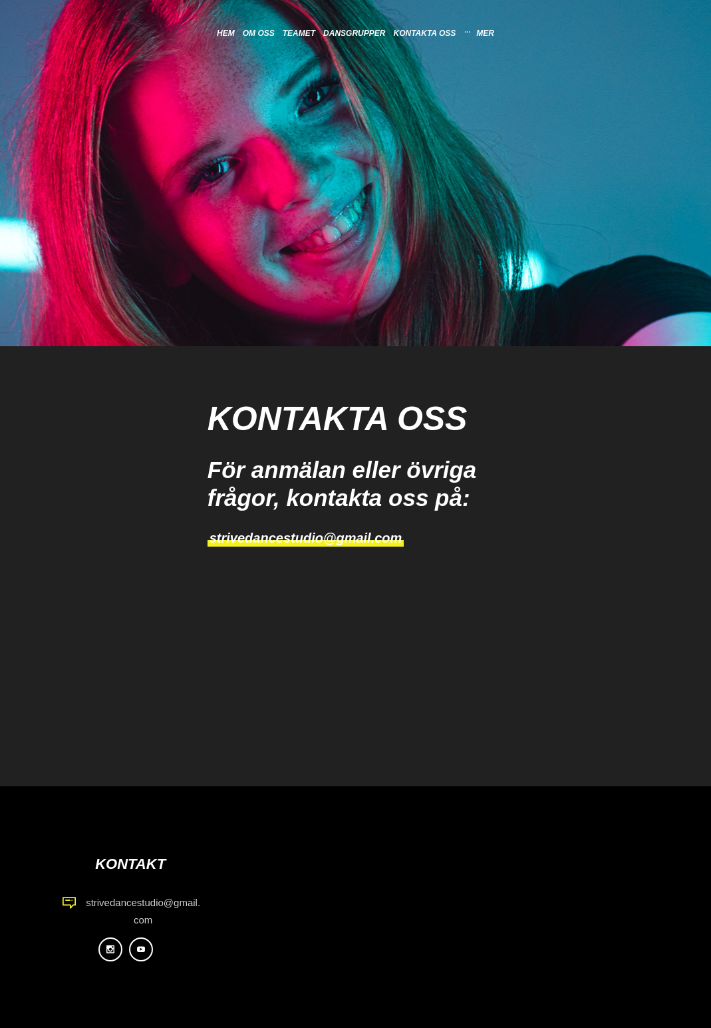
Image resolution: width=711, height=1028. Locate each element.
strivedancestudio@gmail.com (306, 538)
